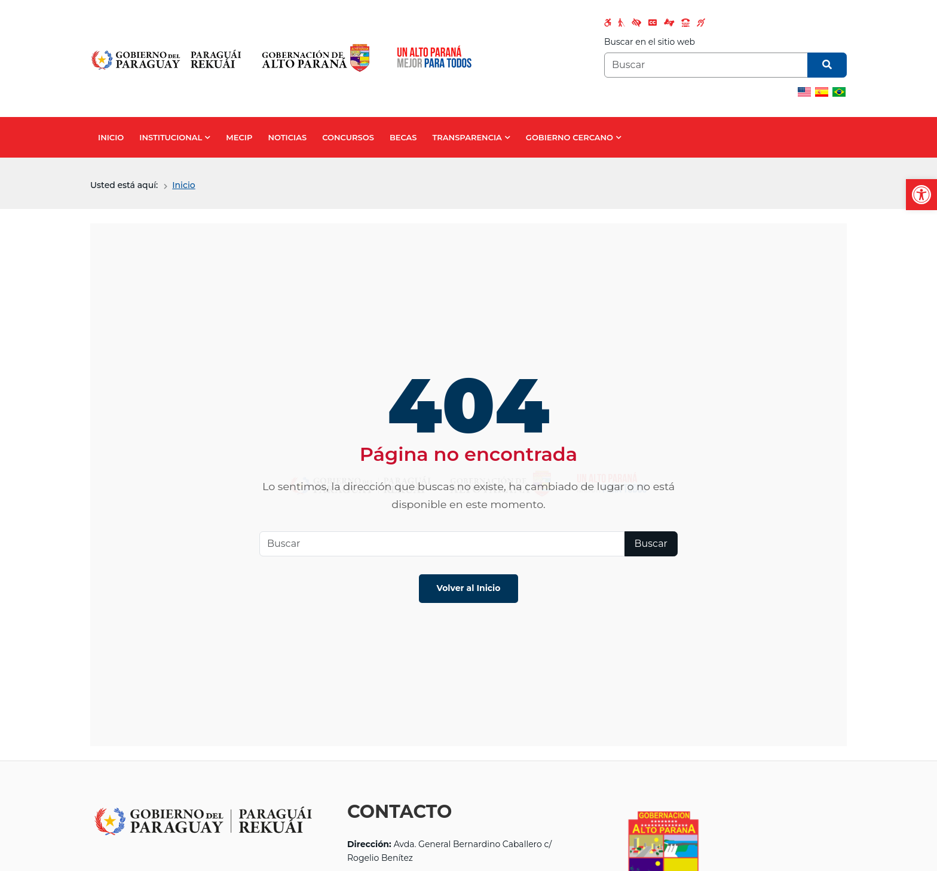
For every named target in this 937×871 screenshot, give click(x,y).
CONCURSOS (348, 137)
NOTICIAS (287, 137)
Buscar (651, 543)
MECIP (239, 137)
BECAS (403, 137)
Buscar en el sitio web (649, 41)
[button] (921, 194)
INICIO (111, 137)
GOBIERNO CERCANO (569, 137)
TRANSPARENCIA (467, 137)
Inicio (183, 185)
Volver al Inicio (469, 588)
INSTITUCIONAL (170, 137)
